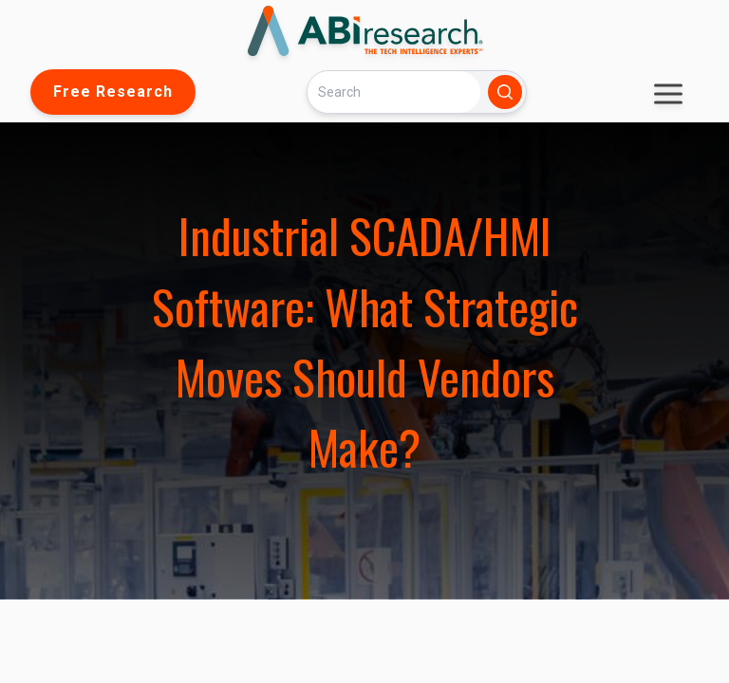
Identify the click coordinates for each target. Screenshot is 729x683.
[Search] (394, 91)
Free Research (113, 92)
